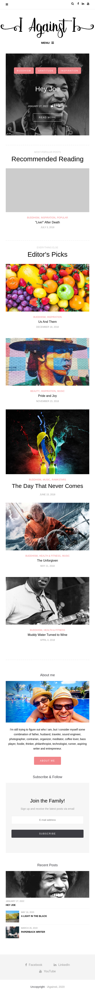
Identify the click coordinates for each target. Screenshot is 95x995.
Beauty (35, 391)
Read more (47, 117)
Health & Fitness (50, 556)
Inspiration (69, 71)
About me (47, 760)
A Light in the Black (34, 916)
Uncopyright (37, 986)
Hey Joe (11, 905)
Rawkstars (59, 480)
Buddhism (24, 71)
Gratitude (46, 71)
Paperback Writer (33, 932)
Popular (62, 218)
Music (61, 391)
